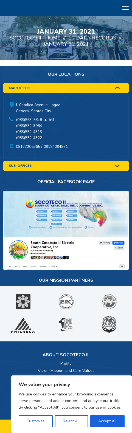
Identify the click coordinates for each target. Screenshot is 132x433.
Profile (66, 363)
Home (52, 37)
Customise (36, 421)
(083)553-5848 (29, 119)
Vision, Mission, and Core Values (66, 370)
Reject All (71, 421)
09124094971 (56, 146)
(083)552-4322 (29, 137)
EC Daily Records (92, 37)
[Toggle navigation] (125, 8)
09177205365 (28, 146)
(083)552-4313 (29, 131)
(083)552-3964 (29, 125)
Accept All (107, 421)
